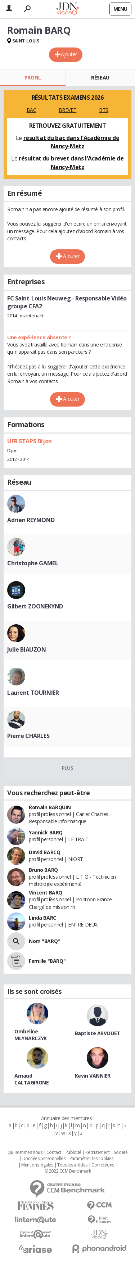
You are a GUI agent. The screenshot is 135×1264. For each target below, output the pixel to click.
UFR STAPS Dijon (29, 441)
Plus (67, 768)
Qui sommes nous (25, 1152)
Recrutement (97, 1152)
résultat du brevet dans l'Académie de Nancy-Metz (71, 162)
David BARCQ (44, 852)
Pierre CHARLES (28, 736)
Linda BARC (42, 917)
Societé (120, 1152)
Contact (53, 1152)
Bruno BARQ (43, 869)
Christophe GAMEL (32, 563)
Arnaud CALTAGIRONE (31, 1079)
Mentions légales (37, 1165)
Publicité (73, 1152)
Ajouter (69, 54)
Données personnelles (44, 1158)
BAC (31, 110)
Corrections (102, 1165)
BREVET (67, 110)
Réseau (100, 77)
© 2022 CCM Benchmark (68, 1171)
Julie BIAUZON (26, 649)
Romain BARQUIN (50, 807)
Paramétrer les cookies (91, 1158)
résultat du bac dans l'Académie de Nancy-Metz (71, 142)
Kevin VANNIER (93, 1075)
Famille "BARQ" (47, 960)
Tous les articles (72, 1165)
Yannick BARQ (46, 832)
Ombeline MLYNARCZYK (30, 1035)
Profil (32, 77)
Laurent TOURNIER (33, 693)
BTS (103, 110)
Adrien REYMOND (30, 520)
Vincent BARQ (45, 892)
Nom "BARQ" (44, 941)
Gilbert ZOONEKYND (35, 606)
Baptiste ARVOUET (97, 1033)
